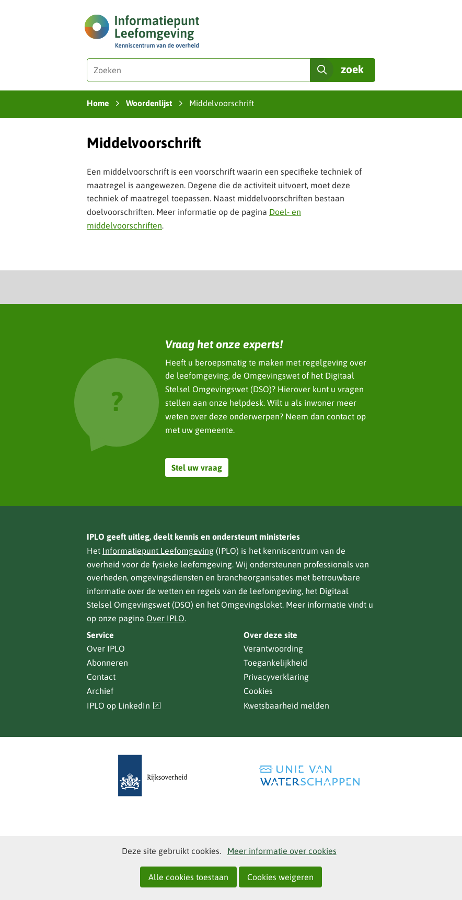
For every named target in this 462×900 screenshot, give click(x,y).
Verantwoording (273, 648)
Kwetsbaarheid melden (286, 705)
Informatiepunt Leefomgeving (158, 550)
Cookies (258, 691)
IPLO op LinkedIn (124, 706)
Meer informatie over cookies (282, 851)
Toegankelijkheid (275, 662)
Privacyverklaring (276, 676)
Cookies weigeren (280, 877)
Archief (100, 691)
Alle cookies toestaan (188, 877)
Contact (101, 676)
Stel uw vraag (196, 467)
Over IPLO (165, 618)
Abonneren (107, 662)
